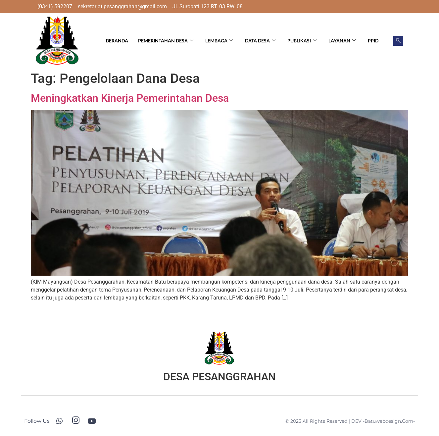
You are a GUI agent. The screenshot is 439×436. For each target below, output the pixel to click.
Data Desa (260, 40)
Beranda (117, 40)
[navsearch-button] (398, 41)
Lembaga (219, 40)
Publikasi (302, 40)
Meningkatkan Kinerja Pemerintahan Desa (130, 98)
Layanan (342, 40)
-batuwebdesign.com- (389, 421)
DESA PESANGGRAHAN (219, 376)
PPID (373, 40)
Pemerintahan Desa (165, 40)
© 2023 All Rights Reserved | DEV (324, 421)
